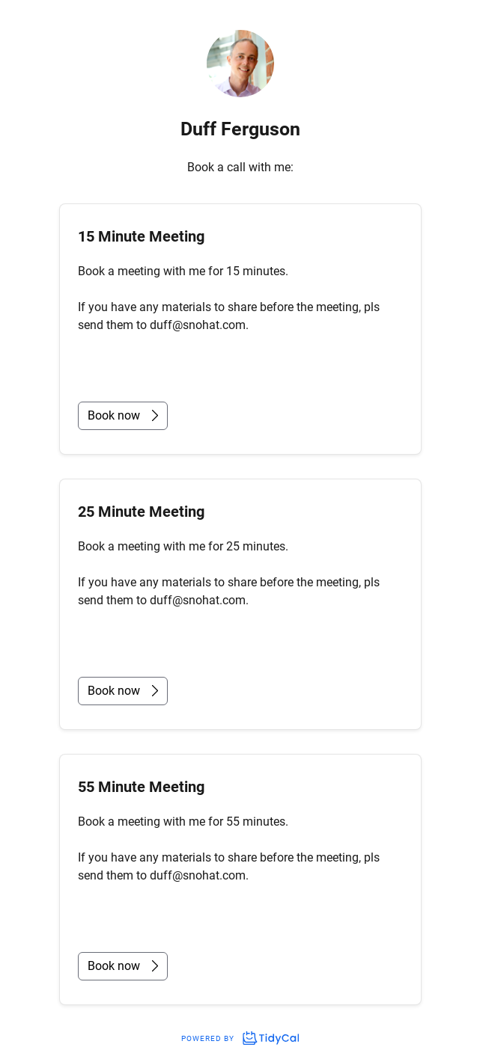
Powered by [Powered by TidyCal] (239, 1038)
